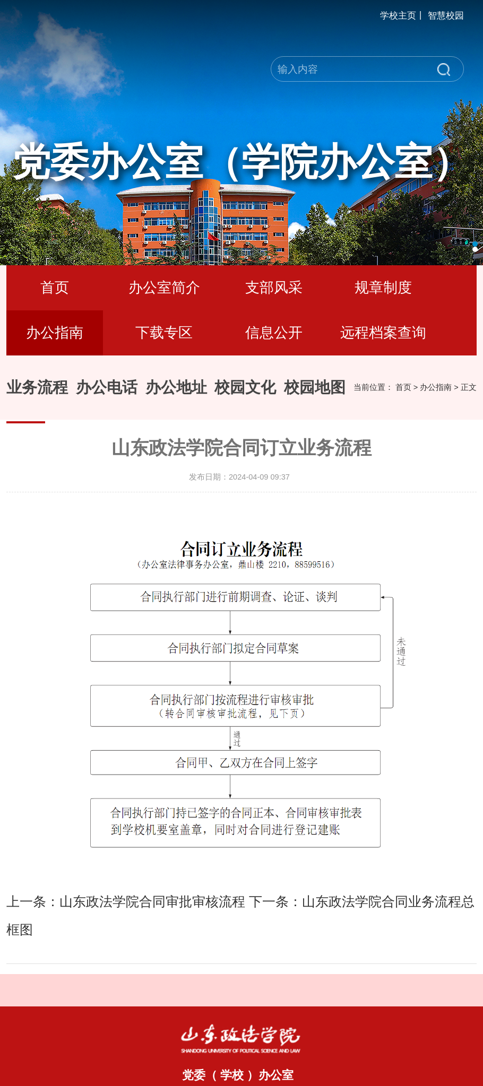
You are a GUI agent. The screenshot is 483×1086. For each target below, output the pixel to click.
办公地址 (176, 387)
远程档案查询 (383, 333)
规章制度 (383, 288)
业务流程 (37, 387)
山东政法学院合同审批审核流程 (152, 901)
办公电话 (106, 387)
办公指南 (54, 333)
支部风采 (274, 288)
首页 (54, 288)
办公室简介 (164, 288)
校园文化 (245, 387)
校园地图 (315, 387)
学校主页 (398, 16)
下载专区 (164, 333)
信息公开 (274, 333)
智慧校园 (446, 16)
